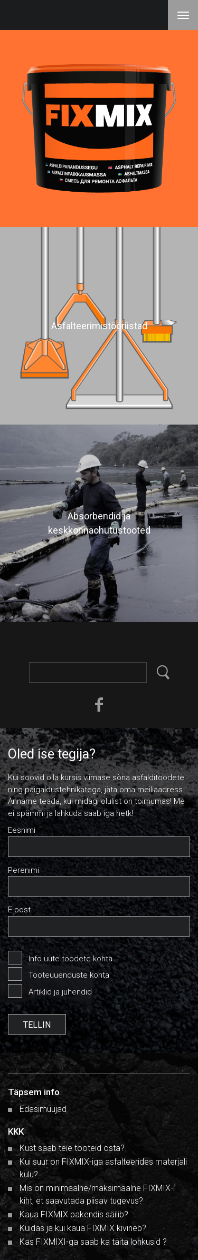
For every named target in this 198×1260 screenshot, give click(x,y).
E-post (19, 909)
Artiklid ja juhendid (60, 992)
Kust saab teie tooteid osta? (72, 1148)
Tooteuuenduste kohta (69, 975)
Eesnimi (21, 830)
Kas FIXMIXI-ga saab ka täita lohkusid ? (93, 1242)
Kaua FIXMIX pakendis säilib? (74, 1214)
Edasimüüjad (43, 1109)
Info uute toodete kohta (70, 958)
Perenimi (23, 870)
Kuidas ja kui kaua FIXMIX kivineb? (83, 1228)
